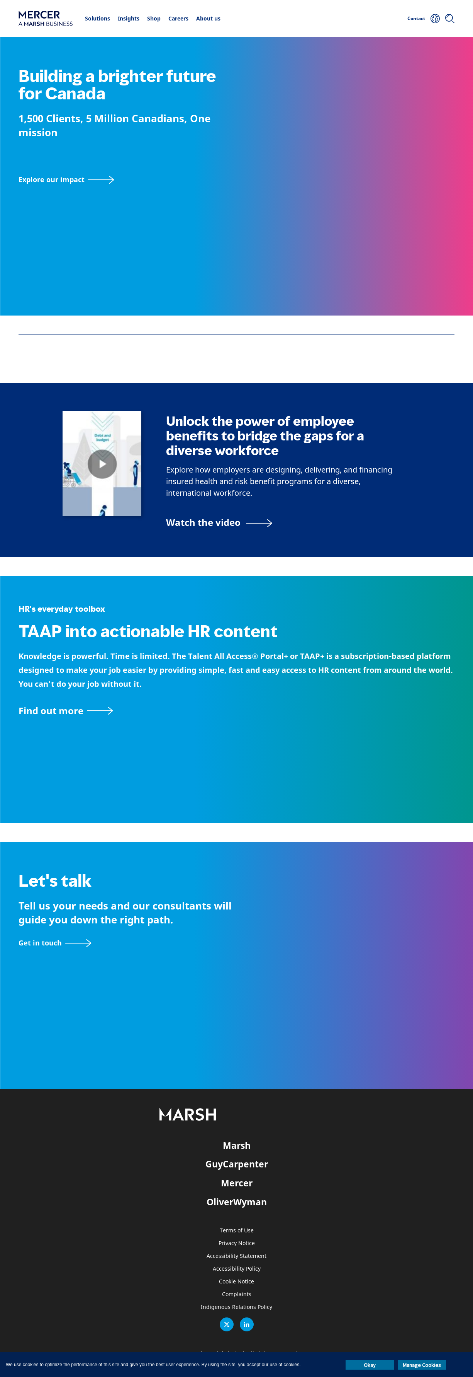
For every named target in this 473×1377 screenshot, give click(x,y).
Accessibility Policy (237, 1269)
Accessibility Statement (236, 1256)
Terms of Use (237, 1231)
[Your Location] (435, 18)
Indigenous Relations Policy (236, 1307)
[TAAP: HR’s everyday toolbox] (236, 710)
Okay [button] (370, 1365)
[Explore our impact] (66, 179)
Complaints (236, 1294)
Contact (416, 18)
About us (208, 18)
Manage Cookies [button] (422, 1365)
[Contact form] (55, 943)
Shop (154, 18)
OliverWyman (237, 1202)
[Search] (449, 18)
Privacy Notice (237, 1243)
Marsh (237, 1145)
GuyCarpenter (236, 1164)
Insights (128, 18)
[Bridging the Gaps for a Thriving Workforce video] (219, 522)
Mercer (237, 1183)
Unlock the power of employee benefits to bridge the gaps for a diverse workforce (265, 436)
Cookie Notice (236, 1282)
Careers (178, 18)
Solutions (97, 18)
